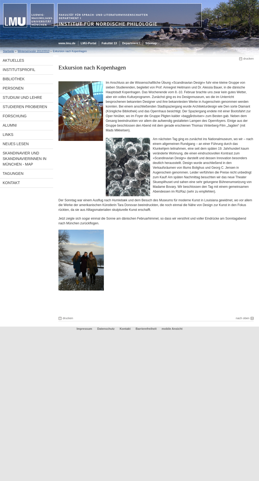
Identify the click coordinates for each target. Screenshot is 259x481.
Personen (13, 88)
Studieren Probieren (25, 107)
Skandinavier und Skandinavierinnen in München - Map (24, 158)
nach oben (242, 318)
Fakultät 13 (109, 43)
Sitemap (151, 43)
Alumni (10, 125)
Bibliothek (13, 79)
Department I (131, 43)
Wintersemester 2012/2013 (33, 51)
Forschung (15, 116)
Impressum (84, 328)
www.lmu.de (66, 43)
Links (8, 134)
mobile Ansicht (172, 328)
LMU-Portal (88, 43)
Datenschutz (105, 328)
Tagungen (13, 173)
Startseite (8, 51)
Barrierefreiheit (146, 328)
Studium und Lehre (22, 97)
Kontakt (11, 183)
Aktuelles (13, 60)
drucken (248, 58)
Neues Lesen (16, 144)
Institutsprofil (19, 70)
